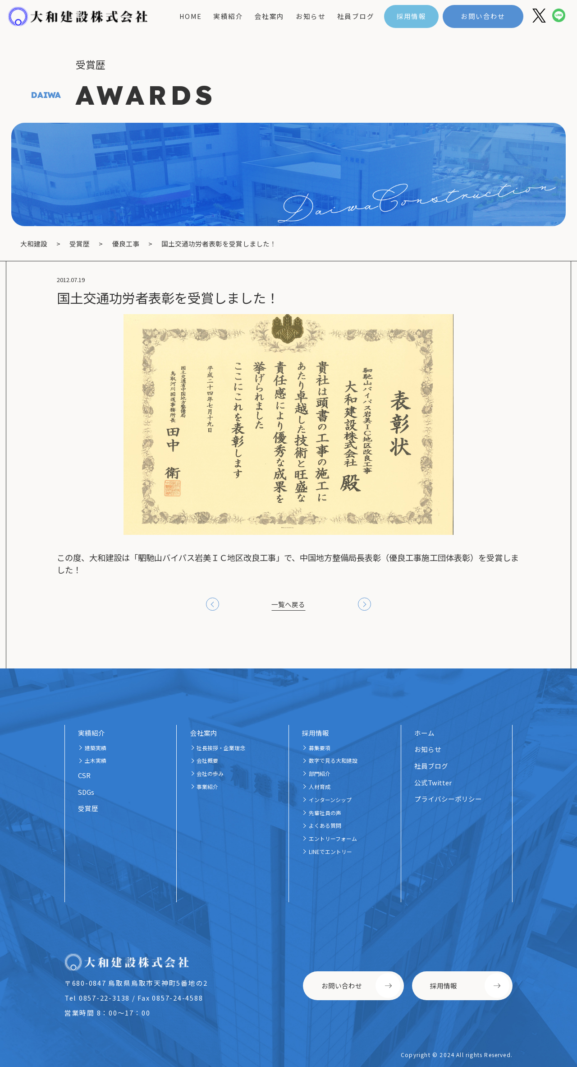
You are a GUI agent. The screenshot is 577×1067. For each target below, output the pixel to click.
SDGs (86, 792)
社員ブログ (355, 16)
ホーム (424, 733)
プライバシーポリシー (448, 798)
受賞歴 (88, 808)
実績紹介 (228, 16)
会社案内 (269, 16)
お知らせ (310, 16)
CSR (84, 775)
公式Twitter (433, 782)
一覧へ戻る (288, 604)
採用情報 (411, 16)
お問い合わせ (483, 16)
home (190, 16)
